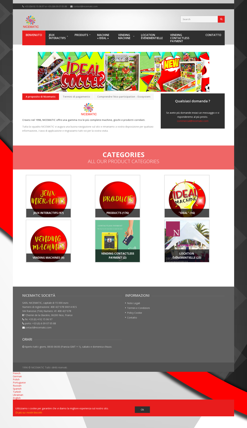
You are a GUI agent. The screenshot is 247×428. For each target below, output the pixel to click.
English (17, 398)
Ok (142, 409)
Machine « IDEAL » (103, 36)
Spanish (17, 388)
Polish (16, 379)
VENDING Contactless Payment (179, 38)
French (16, 373)
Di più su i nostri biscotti (28, 412)
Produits (81, 35)
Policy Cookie (134, 312)
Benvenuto (34, 35)
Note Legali (133, 303)
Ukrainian (18, 394)
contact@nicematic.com (85, 6)
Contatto (213, 35)
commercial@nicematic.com (192, 121)
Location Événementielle (152, 36)
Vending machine (124, 36)
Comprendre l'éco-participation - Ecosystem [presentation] (123, 96)
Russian (17, 385)
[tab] (40, 96)
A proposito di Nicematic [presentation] (41, 96)
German (17, 376)
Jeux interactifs (57, 36)
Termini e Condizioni (138, 308)
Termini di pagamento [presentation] (76, 96)
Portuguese (19, 382)
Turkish (17, 391)
